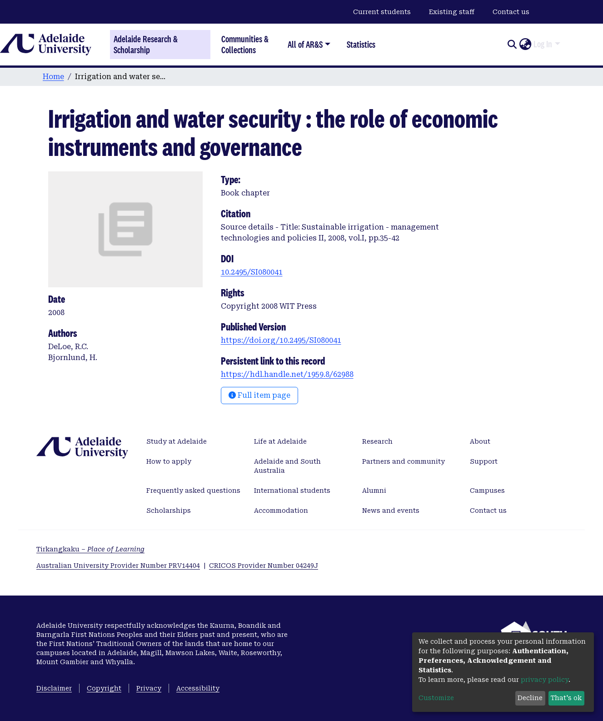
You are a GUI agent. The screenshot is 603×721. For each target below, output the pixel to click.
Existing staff (451, 11)
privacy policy (544, 679)
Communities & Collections (245, 44)
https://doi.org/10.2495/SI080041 (281, 340)
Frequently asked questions (193, 490)
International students (292, 490)
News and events (390, 510)
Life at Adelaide (280, 441)
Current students (382, 11)
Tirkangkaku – (90, 549)
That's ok (566, 697)
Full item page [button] (259, 395)
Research (377, 441)
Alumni (374, 490)
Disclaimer (54, 688)
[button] (525, 44)
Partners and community (403, 461)
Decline (530, 697)
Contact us (511, 11)
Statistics (361, 44)
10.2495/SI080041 (252, 272)
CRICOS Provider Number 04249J (263, 565)
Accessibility (197, 688)
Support (484, 461)
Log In (542, 44)
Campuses (487, 490)
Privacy (148, 688)
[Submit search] (512, 44)
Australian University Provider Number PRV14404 (118, 565)
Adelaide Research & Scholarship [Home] (146, 44)
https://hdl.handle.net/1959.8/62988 (287, 374)
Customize (436, 697)
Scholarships (168, 510)
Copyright (104, 688)
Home (53, 76)
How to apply (168, 461)
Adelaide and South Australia (287, 466)
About (480, 441)
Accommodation (281, 510)
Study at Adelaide (176, 441)
